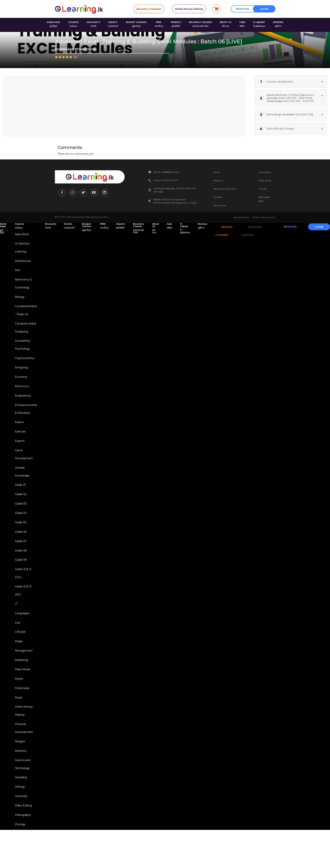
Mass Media (21, 679)
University (20, 809)
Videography (22, 828)
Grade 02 (20, 500)
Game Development (23, 459)
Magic (18, 650)
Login (264, 8)
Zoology (19, 837)
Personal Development (23, 739)
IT (15, 612)
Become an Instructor (224, 188)
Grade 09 (20, 567)
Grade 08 (20, 557)
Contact (262, 188)
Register (242, 8)
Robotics (20, 762)
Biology (19, 298)
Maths (18, 688)
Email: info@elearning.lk (166, 172)
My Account (264, 172)
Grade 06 (20, 538)
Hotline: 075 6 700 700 (166, 180)
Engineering (22, 399)
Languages (21, 621)
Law (17, 631)
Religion (19, 753)
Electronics (21, 389)
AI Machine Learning (21, 248)
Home (216, 172)
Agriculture (21, 234)
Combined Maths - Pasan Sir (25, 312)
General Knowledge (21, 477)
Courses (217, 197)
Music (18, 708)
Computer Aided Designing (24, 329)
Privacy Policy (241, 217)
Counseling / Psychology (22, 347)
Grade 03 (20, 510)
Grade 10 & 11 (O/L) (22, 581)
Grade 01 (19, 490)
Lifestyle (19, 641)
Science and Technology (22, 776)
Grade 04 (20, 519)
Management (23, 660)
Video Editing (22, 818)
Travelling (20, 789)
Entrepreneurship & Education (25, 413)
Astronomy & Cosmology (22, 285)
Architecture (22, 261)
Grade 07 (20, 548)
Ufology (19, 799)
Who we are (219, 205)
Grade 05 (20, 529)
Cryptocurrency (24, 361)
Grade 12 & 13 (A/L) (22, 598)
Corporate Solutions (249, 230)
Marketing (20, 669)
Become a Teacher (149, 8)
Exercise (19, 436)
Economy (20, 380)
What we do (264, 180)
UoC (106, 217)
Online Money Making (189, 8)
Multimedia (21, 698)
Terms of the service (263, 217)
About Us (218, 180)
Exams (18, 426)
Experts (19, 445)
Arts (17, 271)
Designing (20, 370)
